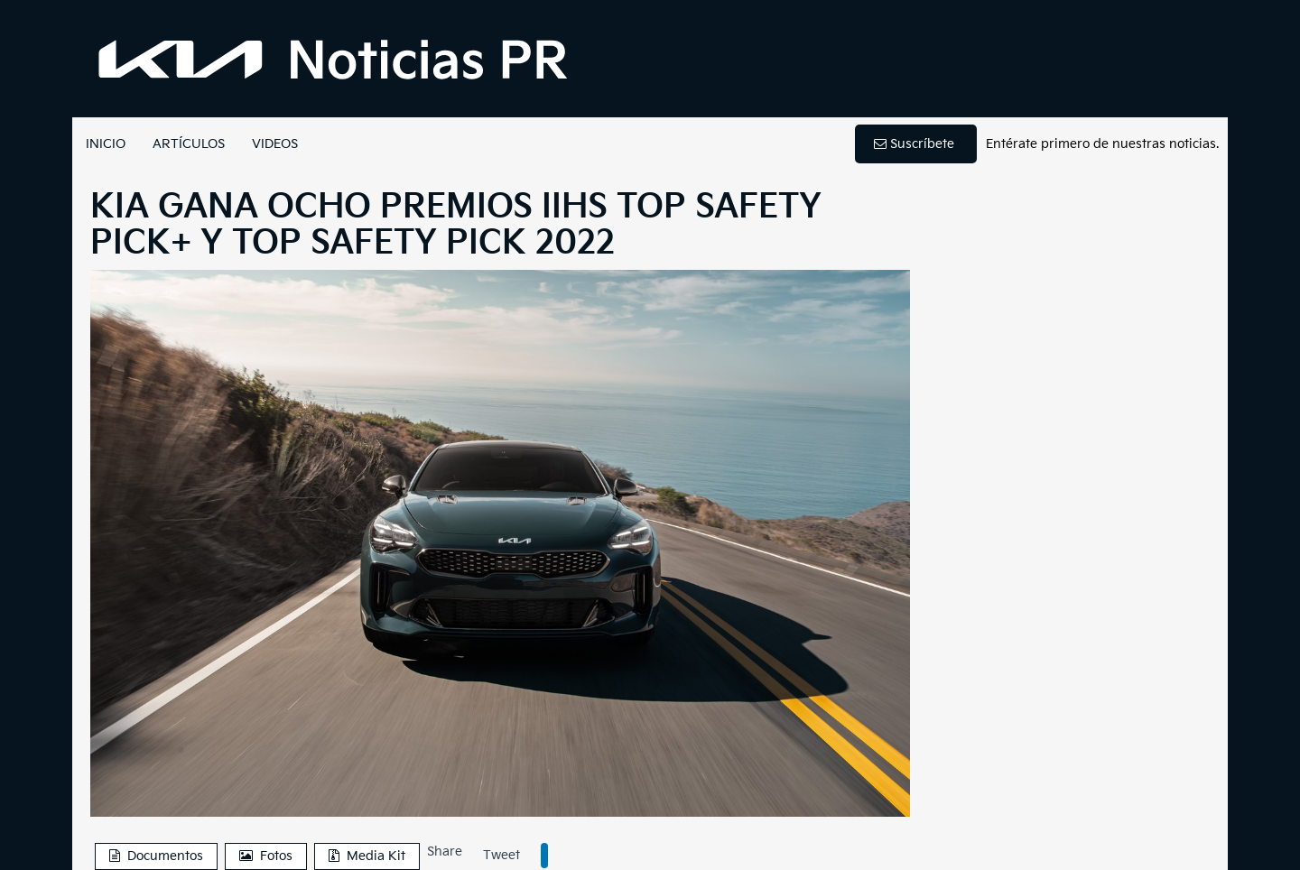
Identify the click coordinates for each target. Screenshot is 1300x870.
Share (444, 851)
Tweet (501, 855)
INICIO (105, 144)
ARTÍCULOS (189, 144)
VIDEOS (275, 144)
